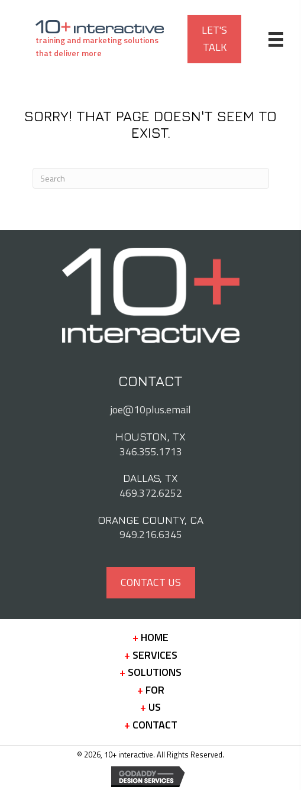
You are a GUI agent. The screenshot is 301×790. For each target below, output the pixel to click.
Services (150, 655)
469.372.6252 (150, 493)
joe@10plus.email (150, 409)
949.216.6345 (150, 534)
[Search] (151, 178)
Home (150, 637)
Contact (150, 724)
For (150, 690)
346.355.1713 (150, 451)
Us (150, 707)
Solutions (150, 672)
